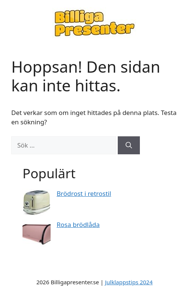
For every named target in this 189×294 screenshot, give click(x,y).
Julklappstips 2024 (129, 282)
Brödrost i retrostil (84, 193)
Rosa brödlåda (78, 224)
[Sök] (129, 145)
